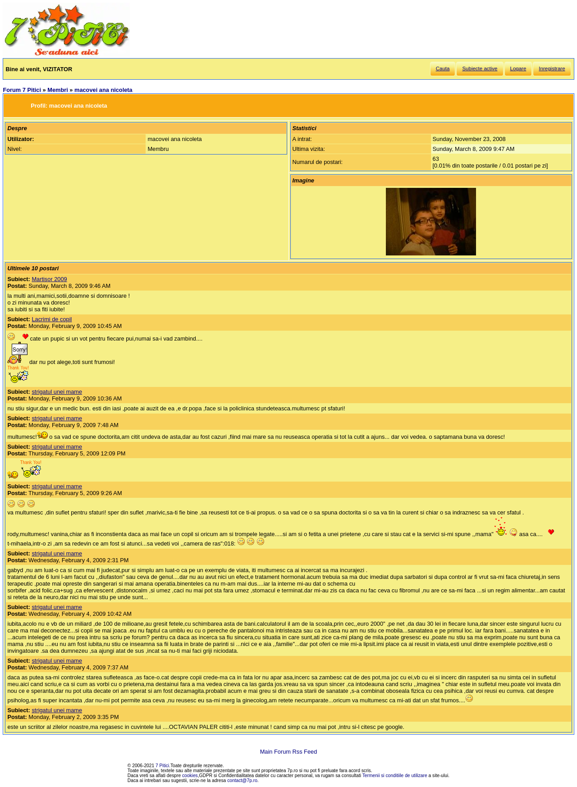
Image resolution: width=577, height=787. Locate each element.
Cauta (443, 68)
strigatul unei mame (57, 391)
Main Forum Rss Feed (288, 751)
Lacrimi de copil (52, 319)
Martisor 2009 (49, 279)
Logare (518, 68)
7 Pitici (162, 765)
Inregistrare (552, 68)
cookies (190, 775)
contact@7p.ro (242, 780)
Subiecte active (479, 68)
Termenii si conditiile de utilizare (394, 775)
